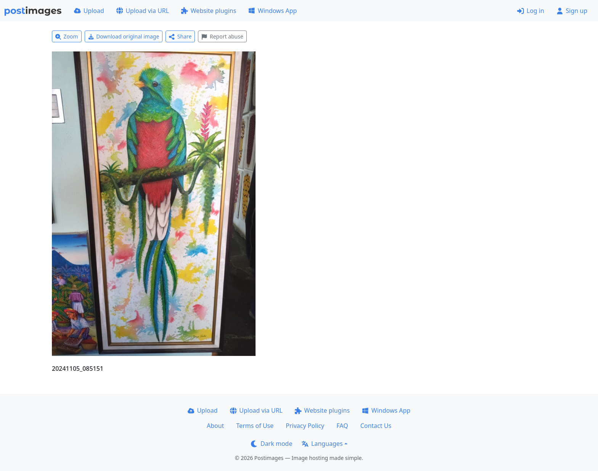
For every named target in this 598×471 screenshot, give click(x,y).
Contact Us (375, 425)
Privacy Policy (305, 425)
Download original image (123, 36)
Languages (322, 443)
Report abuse (222, 36)
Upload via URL (142, 10)
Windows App (272, 10)
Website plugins (208, 10)
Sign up (571, 10)
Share (180, 36)
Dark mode (271, 443)
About (215, 425)
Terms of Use (254, 425)
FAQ (342, 425)
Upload (89, 10)
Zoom (66, 36)
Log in (530, 10)
